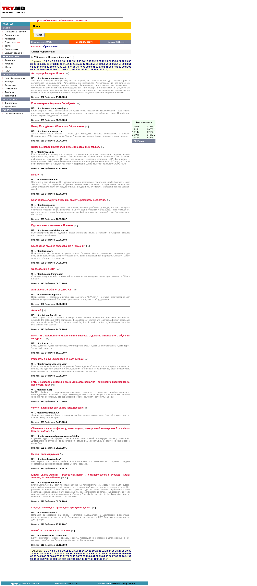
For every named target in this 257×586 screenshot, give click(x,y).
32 (35, 64)
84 (103, 66)
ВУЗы (37, 57)
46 (80, 64)
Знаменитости (12, 35)
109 (96, 69)
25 (113, 61)
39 (57, 64)
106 (82, 69)
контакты (81, 20)
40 (61, 64)
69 (54, 66)
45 (77, 64)
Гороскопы (10, 42)
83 (100, 66)
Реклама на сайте (14, 113)
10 (63, 61)
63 (35, 66)
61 (129, 64)
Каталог (35, 46)
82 (97, 66)
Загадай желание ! (14, 53)
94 (34, 69)
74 (71, 66)
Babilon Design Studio (123, 583)
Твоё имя (9, 92)
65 (41, 66)
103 (68, 69)
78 (84, 66)
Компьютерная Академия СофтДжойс (53, 103)
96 (41, 69)
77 (80, 66)
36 (48, 64)
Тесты (8, 46)
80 (90, 66)
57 (116, 64)
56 (113, 64)
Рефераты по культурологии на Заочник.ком (57, 359)
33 (38, 64)
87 (113, 66)
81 (93, 66)
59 (123, 64)
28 (123, 61)
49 (90, 64)
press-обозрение (47, 20)
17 (86, 61)
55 (110, 64)
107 (87, 69)
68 (51, 66)
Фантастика (11, 103)
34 (41, 64)
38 (54, 64)
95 (38, 69)
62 (31, 66)
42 (67, 64)
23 (106, 61)
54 (106, 64)
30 (129, 61)
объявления (66, 20)
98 (47, 69)
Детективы (10, 106)
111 (105, 69)
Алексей (36, 310)
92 (129, 66)
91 (126, 66)
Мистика (9, 63)
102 (64, 69)
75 (74, 66)
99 (51, 69)
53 (103, 64)
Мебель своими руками (45, 454)
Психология (11, 88)
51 (97, 64)
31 (31, 64)
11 (66, 61)
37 (51, 64)
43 (71, 64)
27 (119, 61)
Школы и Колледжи (58, 57)
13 (73, 61)
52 (100, 64)
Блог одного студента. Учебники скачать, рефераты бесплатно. (68, 200)
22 (103, 61)
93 (31, 69)
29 (126, 61)
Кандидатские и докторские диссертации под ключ (61, 507)
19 (93, 61)
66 (44, 66)
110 (100, 69)
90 (123, 66)
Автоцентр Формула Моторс (47, 73)
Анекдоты (10, 39)
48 (87, 64)
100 (55, 69)
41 (64, 64)
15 (80, 61)
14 (76, 61)
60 (126, 64)
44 (74, 64)
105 (78, 69)
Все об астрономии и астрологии (50, 530)
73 (67, 66)
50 (93, 64)
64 (38, 66)
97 (44, 69)
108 (91, 69)
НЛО (7, 71)
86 (110, 66)
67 (48, 66)
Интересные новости (15, 31)
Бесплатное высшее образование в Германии (58, 246)
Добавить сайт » (84, 42)
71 (61, 66)
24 (110, 61)
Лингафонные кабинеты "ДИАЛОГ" (52, 289)
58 (120, 64)
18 (90, 61)
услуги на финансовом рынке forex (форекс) (57, 407)
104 (73, 69)
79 (87, 66)
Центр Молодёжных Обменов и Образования (57, 126)
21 (100, 61)
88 (116, 66)
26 (116, 61)
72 (64, 66)
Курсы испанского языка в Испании (52, 225)
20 (96, 61)
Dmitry (35, 174)
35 (44, 64)
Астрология (11, 85)
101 (59, 69)
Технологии (10, 96)
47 (84, 64)
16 (83, 61)
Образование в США (43, 269)
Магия (8, 67)
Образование (49, 46)
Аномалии (10, 60)
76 (77, 66)
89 (120, 66)
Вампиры (9, 81)
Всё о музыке (11, 49)
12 (70, 61)
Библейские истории (15, 78)
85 (106, 66)
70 (57, 66)
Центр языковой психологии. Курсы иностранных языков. (65, 147)
